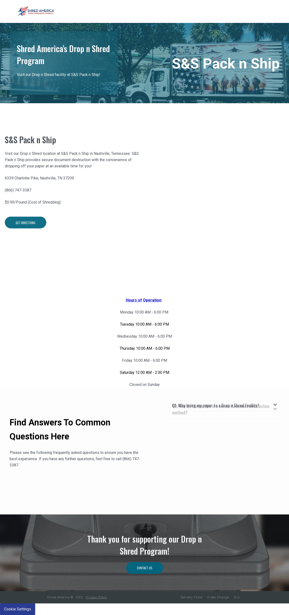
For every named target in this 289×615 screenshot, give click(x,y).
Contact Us (144, 589)
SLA (237, 597)
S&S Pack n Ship (30, 144)
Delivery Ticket (192, 597)
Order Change (218, 597)
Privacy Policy (96, 597)
